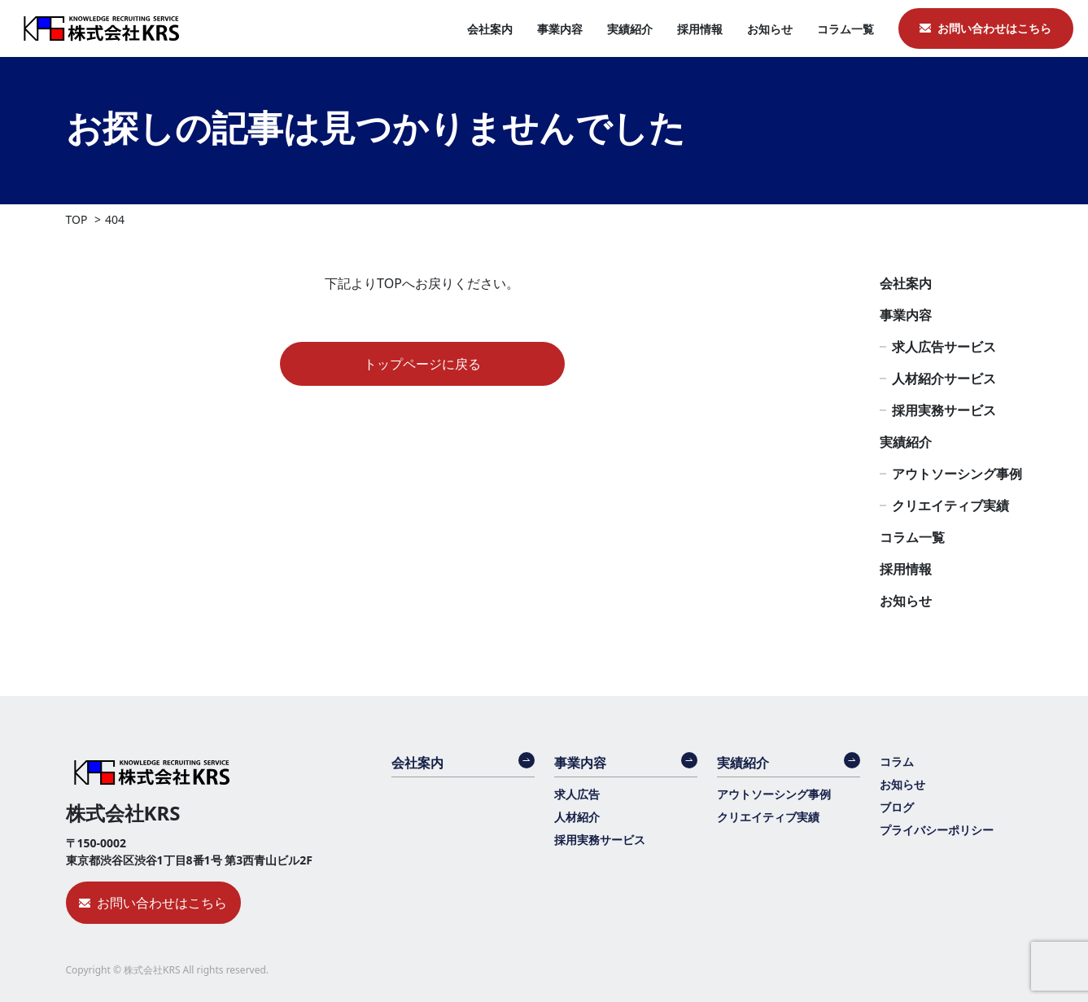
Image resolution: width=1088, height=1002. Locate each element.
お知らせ (770, 29)
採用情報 (700, 29)
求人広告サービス (944, 347)
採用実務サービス (944, 410)
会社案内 (490, 29)
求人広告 (577, 794)
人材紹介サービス (944, 378)
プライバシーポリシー (937, 830)
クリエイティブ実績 (950, 505)
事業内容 (560, 29)
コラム (897, 761)
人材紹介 (577, 817)
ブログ (897, 807)
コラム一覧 (845, 29)
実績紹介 (630, 29)
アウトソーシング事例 (957, 474)
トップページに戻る (422, 364)
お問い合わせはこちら (994, 28)
